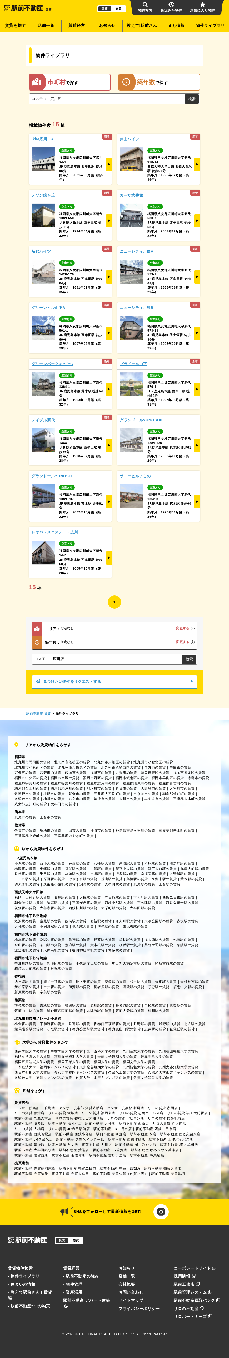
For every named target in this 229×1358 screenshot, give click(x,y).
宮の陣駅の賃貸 (149, 903)
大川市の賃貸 (130, 799)
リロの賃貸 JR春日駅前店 (69, 1129)
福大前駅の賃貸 (157, 940)
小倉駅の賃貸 (25, 863)
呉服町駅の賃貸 (59, 963)
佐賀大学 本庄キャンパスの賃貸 (103, 1078)
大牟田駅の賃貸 (117, 884)
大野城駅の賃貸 (182, 874)
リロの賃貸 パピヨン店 (125, 1118)
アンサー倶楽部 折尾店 (125, 1108)
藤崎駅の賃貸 (76, 921)
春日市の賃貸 (126, 788)
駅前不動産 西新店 (134, 1124)
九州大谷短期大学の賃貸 (178, 1067)
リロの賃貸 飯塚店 (63, 1113)
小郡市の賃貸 (54, 794)
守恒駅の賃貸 (57, 1029)
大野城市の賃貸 (153, 788)
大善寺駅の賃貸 (52, 908)
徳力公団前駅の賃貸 (88, 1029)
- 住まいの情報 (22, 1284)
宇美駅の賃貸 (50, 992)
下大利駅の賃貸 (146, 897)
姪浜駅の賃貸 (25, 921)
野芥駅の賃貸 (104, 940)
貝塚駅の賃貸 (61, 968)
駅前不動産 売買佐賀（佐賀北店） (120, 1174)
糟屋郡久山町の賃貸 (30, 788)
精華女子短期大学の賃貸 (74, 1057)
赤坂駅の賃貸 (187, 921)
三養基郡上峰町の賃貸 (32, 836)
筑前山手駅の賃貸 (28, 1011)
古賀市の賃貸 (126, 773)
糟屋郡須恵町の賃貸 (139, 783)
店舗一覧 (46, 25)
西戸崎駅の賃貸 (27, 982)
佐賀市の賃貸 (25, 830)
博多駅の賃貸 (126, 874)
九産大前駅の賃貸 (194, 869)
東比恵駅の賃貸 (135, 926)
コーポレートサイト (195, 1268)
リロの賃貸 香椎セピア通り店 (79, 1118)
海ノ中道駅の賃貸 (57, 982)
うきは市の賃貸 (146, 794)
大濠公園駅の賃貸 (158, 921)
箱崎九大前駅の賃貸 (30, 968)
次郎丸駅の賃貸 (52, 940)
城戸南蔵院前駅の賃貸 (65, 1011)
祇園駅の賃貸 (83, 926)
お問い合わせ (130, 1292)
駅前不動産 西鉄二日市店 (156, 1129)
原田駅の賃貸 (54, 879)
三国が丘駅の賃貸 (86, 903)
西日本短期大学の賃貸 (32, 1072)
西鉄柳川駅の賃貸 (83, 908)
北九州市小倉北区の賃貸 (153, 762)
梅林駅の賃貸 (130, 940)
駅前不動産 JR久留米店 (33, 1139)
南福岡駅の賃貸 (153, 874)
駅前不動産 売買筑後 (31, 1174)
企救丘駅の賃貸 (182, 1029)
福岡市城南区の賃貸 (132, 778)
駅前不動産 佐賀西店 (31, 1155)
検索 (192, 99)
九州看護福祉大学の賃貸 (178, 1051)
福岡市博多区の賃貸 (189, 773)
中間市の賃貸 (180, 767)
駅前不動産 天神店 (100, 1124)
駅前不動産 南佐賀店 (68, 1155)
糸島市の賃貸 (198, 778)
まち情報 (176, 25)
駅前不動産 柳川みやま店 (135, 1145)
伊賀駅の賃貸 (79, 987)
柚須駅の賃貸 (76, 1005)
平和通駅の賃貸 (52, 1024)
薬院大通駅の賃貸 (158, 945)
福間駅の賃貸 (76, 869)
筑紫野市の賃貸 (27, 794)
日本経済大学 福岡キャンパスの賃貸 (45, 1067)
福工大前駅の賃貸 (162, 869)
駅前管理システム (193, 1292)
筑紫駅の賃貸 (57, 903)
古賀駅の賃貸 (101, 869)
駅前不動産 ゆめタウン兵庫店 (155, 1150)
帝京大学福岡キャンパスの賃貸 (79, 1072)
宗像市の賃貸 (25, 773)
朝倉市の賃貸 (79, 794)
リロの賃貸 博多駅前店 (166, 1118)
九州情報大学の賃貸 (139, 1067)
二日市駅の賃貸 (27, 879)
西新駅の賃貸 (101, 921)
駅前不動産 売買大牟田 (70, 1174)
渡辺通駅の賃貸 (27, 950)
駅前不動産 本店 (143, 1134)
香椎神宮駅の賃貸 (194, 982)
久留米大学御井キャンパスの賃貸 (175, 1072)
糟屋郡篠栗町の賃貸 (67, 783)
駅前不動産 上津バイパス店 (171, 1139)
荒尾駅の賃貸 (144, 884)
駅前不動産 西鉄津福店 (126, 1139)
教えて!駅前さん (142, 25)
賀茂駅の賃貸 (79, 940)
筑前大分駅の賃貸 (130, 1011)
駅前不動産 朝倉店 (111, 1134)
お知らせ (107, 25)
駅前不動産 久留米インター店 (80, 1139)
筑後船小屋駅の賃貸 (59, 884)
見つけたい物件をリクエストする (114, 681)
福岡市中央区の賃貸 (30, 778)
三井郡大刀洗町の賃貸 (112, 794)
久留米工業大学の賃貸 (126, 1072)
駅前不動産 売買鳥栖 (168, 1174)
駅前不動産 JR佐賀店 (110, 1150)
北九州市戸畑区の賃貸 (112, 762)
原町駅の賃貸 (101, 1005)
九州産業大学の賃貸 (139, 1051)
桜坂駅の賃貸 (130, 945)
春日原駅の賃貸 (117, 897)
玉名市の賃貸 (50, 817)
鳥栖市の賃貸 (50, 830)
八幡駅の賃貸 (104, 863)
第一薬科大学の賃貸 (103, 1051)
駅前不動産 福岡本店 (65, 1124)
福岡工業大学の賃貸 (74, 1062)
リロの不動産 (189, 1309)
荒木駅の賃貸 (191, 879)
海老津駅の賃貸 (182, 863)
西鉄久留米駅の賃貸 (182, 903)
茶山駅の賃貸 (50, 945)
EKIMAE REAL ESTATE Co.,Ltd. (110, 1334)
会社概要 (126, 1284)
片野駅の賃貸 (144, 1024)
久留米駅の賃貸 (164, 879)
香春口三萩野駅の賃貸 (112, 1024)
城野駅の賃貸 (169, 1024)
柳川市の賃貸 (54, 799)
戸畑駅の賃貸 (79, 863)
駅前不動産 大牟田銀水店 (34, 1150)
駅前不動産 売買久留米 (162, 1168)
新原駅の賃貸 (25, 992)
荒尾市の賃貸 (25, 817)
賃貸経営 (76, 25)
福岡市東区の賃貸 (155, 773)
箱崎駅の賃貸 (76, 874)
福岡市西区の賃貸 (97, 778)
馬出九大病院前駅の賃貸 (132, 963)
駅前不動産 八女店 (63, 1145)
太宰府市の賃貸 (182, 788)
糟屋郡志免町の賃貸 (103, 783)
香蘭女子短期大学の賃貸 (117, 1057)
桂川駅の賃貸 (159, 1011)
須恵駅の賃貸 (159, 987)
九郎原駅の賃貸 (99, 1011)
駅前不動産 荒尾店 (74, 1150)
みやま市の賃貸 (157, 799)
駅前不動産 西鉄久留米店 (180, 1134)
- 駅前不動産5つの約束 (29, 1306)
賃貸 (105, 8)
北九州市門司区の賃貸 (32, 762)
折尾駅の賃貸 (155, 863)
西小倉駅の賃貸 (52, 863)
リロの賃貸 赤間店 (163, 1108)
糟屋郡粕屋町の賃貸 (67, 788)
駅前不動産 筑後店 (29, 1145)
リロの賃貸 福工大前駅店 (187, 1113)
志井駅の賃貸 (155, 1029)
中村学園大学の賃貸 (67, 1051)
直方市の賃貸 (155, 767)
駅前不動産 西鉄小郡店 (73, 1134)
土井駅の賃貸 (54, 987)
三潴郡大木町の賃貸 (189, 799)
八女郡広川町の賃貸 (30, 804)
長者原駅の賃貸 (106, 987)
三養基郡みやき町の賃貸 (74, 836)
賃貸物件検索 (20, 1268)
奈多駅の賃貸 (115, 982)
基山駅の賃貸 (112, 879)
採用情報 (185, 1276)
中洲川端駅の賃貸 (54, 926)
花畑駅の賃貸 (25, 908)
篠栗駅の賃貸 (180, 1005)
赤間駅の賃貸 (25, 869)
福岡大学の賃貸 (106, 1062)
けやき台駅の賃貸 (83, 879)
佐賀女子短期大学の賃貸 (153, 1078)
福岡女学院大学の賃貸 (32, 1057)
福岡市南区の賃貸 (65, 778)
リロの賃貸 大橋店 (29, 1129)
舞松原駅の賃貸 (27, 987)
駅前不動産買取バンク (197, 1300)
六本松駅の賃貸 (103, 945)
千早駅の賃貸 (50, 874)
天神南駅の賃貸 (56, 950)
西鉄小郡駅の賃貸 (119, 903)
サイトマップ (130, 1300)
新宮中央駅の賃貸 (130, 869)
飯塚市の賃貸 (76, 773)
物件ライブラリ (210, 25)
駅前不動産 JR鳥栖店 (147, 1155)
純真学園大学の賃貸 (157, 1057)
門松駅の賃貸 (155, 1005)
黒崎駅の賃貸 (130, 863)
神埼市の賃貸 (101, 830)
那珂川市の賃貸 (99, 788)
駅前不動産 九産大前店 (33, 1118)
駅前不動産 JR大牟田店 (179, 1145)
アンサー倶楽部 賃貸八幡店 (81, 1108)
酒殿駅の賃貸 (133, 987)
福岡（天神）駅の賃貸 (32, 897)
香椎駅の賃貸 (25, 874)
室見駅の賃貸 (50, 921)
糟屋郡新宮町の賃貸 (175, 783)
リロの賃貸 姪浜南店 (169, 1124)
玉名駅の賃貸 (169, 884)
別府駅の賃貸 (76, 945)
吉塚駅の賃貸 (101, 874)
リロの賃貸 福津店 (29, 1113)
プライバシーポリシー (139, 1309)
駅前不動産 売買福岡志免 (34, 1168)
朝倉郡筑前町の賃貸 (178, 794)
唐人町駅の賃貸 (128, 921)
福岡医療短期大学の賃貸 (34, 1062)
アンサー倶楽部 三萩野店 (34, 1108)
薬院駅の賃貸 (65, 897)
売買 (119, 8)
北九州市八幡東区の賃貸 (77, 767)
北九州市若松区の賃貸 (72, 762)
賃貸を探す (15, 25)
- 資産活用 (72, 1292)
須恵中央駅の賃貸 (187, 987)
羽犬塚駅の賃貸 (27, 884)
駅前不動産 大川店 (97, 1145)
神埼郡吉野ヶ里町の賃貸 (135, 830)
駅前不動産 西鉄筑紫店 (33, 1134)
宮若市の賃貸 (50, 773)
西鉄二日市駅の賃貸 (178, 897)
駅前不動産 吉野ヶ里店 (107, 1155)
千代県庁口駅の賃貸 (92, 963)
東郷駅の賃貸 (50, 869)
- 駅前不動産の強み (81, 1276)
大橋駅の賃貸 (90, 897)
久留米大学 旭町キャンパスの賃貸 (43, 1078)
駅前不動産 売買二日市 (77, 1168)
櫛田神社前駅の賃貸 (88, 950)
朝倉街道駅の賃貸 (28, 903)
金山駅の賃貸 (25, 945)
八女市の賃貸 (79, 799)
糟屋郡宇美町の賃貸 (30, 783)
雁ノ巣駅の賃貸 (88, 982)
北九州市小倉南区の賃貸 (34, 767)
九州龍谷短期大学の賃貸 (99, 1067)
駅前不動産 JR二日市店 (112, 1129)
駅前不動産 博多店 (29, 1124)
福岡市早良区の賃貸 (168, 778)
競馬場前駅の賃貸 (28, 1029)
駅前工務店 (187, 1284)
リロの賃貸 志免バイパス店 (141, 1113)
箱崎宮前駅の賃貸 (169, 963)
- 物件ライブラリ (23, 1276)
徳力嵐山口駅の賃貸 (124, 1029)
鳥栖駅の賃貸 (137, 879)
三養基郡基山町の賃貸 (177, 830)
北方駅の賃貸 (195, 1024)
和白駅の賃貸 (140, 982)
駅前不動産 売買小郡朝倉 (120, 1168)
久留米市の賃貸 (27, 799)
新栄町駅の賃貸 (113, 908)
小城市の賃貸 (76, 830)
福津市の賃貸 (101, 773)
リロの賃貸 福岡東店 (98, 1113)
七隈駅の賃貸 (184, 940)
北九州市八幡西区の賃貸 (121, 767)
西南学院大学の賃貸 (30, 1051)
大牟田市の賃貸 (63, 804)
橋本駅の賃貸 (25, 940)
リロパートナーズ (193, 1316)
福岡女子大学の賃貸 (139, 1062)
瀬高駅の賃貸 (90, 884)
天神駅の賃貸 (25, 926)
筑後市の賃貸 (104, 799)
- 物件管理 (72, 1284)
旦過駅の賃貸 (79, 1024)
